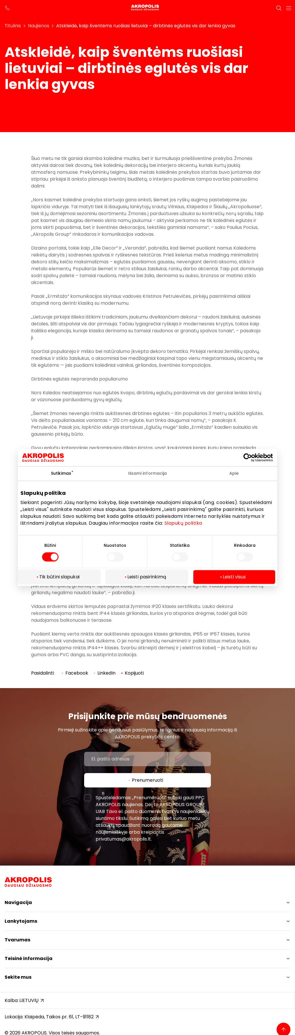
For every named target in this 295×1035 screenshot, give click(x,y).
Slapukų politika (183, 523)
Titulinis (13, 25)
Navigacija (18, 902)
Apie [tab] (234, 473)
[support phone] (7, 8)
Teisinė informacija (28, 958)
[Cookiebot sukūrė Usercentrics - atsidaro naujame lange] (252, 457)
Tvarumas (17, 939)
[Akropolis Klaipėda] (147, 8)
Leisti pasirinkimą (146, 577)
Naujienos (38, 25)
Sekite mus (18, 977)
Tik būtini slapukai (59, 577)
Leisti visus (234, 577)
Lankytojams (21, 921)
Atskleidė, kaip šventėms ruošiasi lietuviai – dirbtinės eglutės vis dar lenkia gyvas (145, 25)
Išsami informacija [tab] (147, 473)
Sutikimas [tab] (61, 473)
